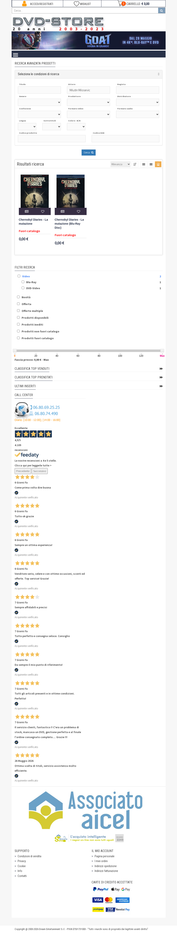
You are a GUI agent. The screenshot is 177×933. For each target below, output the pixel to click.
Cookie (22, 866)
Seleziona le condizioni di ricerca (38, 74)
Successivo (39, 471)
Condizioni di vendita (29, 856)
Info (20, 871)
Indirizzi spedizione (106, 866)
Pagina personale (104, 856)
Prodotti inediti (32, 324)
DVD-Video (33, 288)
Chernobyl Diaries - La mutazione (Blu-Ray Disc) (69, 223)
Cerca (88, 152)
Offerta (26, 304)
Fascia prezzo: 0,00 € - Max (32, 360)
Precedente (22, 471)
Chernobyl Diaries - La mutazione (33, 221)
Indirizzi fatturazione (106, 871)
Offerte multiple (32, 311)
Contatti (22, 876)
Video (26, 276)
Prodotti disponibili (35, 318)
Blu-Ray (31, 282)
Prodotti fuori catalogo (38, 338)
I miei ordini (101, 861)
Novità (26, 297)
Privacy (22, 861)
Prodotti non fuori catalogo (40, 331)
